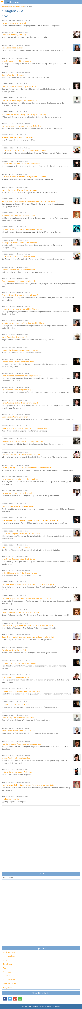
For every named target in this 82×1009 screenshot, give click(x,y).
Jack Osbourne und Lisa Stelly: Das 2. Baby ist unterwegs (24, 114)
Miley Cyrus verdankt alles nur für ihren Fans (19, 137)
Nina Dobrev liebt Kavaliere (12, 48)
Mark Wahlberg (9, 952)
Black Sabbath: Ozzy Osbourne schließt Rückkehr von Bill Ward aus (28, 201)
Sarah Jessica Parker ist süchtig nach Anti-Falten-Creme (24, 150)
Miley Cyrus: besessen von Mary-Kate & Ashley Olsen (23, 323)
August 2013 (20, 7)
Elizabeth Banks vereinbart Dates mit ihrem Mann (22, 691)
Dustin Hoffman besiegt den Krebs (15, 677)
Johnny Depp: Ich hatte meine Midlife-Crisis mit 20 (21, 309)
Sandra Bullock (9, 956)
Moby (5, 960)
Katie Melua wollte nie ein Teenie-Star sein (18, 270)
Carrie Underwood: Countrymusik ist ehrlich (19, 281)
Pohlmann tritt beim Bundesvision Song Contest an (22, 441)
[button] (5, 999)
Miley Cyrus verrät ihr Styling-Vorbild (16, 61)
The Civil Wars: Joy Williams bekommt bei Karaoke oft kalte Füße (27, 625)
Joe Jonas (6, 976)
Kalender (12, 7)
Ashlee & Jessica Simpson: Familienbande (18, 215)
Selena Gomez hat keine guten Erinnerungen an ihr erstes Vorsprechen (30, 520)
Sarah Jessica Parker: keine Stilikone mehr (18, 256)
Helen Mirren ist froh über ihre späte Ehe (18, 731)
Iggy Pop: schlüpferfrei (11, 799)
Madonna (7, 972)
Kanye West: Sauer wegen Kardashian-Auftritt (20, 100)
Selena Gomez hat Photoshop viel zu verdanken (21, 163)
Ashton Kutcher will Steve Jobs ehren (16, 758)
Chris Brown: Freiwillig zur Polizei (15, 650)
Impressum (56, 1006)
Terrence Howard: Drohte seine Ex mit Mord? (20, 295)
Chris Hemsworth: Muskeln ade (14, 23)
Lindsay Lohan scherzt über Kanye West (18, 362)
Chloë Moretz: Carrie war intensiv (15, 417)
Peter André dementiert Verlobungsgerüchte (20, 350)
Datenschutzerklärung (44, 1006)
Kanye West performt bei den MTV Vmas (18, 717)
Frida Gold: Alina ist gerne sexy (14, 35)
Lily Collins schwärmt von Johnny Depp (17, 390)
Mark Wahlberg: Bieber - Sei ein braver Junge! (20, 403)
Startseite (5, 7)
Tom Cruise (7, 964)
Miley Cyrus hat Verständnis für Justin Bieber (19, 242)
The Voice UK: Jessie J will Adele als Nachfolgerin (21, 454)
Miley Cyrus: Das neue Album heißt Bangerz (19, 559)
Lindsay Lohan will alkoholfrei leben (16, 704)
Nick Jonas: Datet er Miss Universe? (16, 547)
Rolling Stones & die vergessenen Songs (18, 506)
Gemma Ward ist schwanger (13, 75)
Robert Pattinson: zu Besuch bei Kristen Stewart (21, 612)
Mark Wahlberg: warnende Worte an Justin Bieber (21, 376)
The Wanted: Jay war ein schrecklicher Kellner (20, 479)
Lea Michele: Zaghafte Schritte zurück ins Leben (21, 533)
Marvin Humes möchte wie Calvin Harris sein (19, 190)
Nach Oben (25, 1006)
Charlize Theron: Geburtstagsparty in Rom (19, 86)
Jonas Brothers (9, 980)
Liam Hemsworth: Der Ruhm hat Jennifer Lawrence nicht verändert (28, 785)
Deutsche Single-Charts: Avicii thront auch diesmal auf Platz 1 (26, 598)
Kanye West (7, 987)
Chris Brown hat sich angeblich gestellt (17, 493)
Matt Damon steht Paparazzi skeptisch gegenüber (22, 744)
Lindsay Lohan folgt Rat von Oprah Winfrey (19, 663)
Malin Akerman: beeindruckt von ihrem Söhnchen (21, 126)
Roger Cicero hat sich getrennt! (14, 337)
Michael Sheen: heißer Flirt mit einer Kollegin (19, 573)
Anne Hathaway (9, 983)
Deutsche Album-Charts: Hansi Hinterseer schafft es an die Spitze (28, 584)
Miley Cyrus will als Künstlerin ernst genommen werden (24, 177)
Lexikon (12, 2)
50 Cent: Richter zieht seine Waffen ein (17, 772)
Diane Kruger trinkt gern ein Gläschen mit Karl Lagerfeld (24, 428)
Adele (5, 968)
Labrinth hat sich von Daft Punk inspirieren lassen (22, 229)
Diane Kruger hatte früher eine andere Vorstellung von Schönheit (28, 637)
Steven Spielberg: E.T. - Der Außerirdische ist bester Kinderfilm (27, 468)
